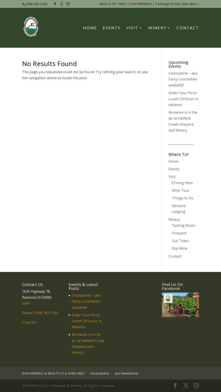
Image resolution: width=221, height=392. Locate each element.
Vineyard (179, 233)
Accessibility (99, 373)
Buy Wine (179, 248)
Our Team (180, 240)
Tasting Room (183, 225)
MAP (26, 303)
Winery (157, 28)
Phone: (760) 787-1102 (40, 312)
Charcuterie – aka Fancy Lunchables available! (183, 79)
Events (112, 28)
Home (90, 28)
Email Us (29, 322)
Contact (187, 28)
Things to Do (182, 198)
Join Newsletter (126, 373)
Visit (132, 28)
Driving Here (182, 182)
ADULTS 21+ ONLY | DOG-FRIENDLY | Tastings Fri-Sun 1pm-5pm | (149, 4)
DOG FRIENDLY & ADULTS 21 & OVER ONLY (53, 373)
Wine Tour (180, 190)
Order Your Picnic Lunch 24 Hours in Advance (183, 99)
